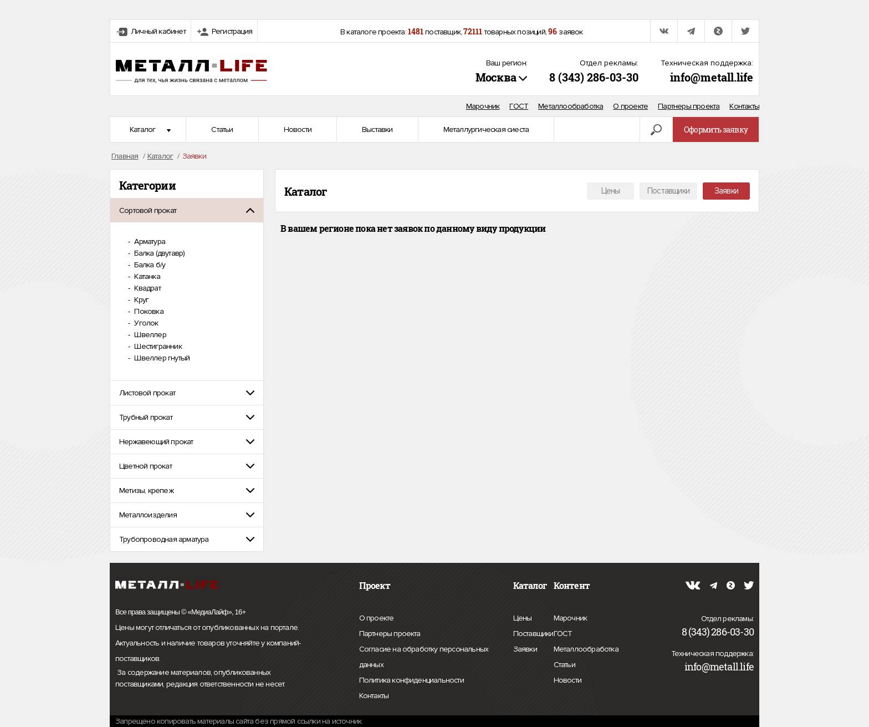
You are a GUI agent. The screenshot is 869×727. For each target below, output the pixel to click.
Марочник (483, 106)
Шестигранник (157, 346)
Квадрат (146, 288)
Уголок (145, 323)
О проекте (630, 106)
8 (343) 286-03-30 (593, 77)
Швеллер (149, 334)
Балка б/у (148, 265)
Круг (140, 299)
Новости (297, 129)
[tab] (186, 210)
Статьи (222, 129)
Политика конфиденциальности (411, 680)
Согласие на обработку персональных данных (424, 658)
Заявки (726, 191)
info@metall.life (711, 77)
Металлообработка (570, 106)
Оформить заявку (716, 129)
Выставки (377, 129)
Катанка (146, 276)
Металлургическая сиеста (486, 129)
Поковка (147, 311)
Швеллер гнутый (161, 358)
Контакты (744, 106)
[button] (186, 210)
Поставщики (668, 191)
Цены (610, 191)
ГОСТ (518, 106)
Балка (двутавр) (158, 253)
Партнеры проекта (688, 106)
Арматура (148, 241)
